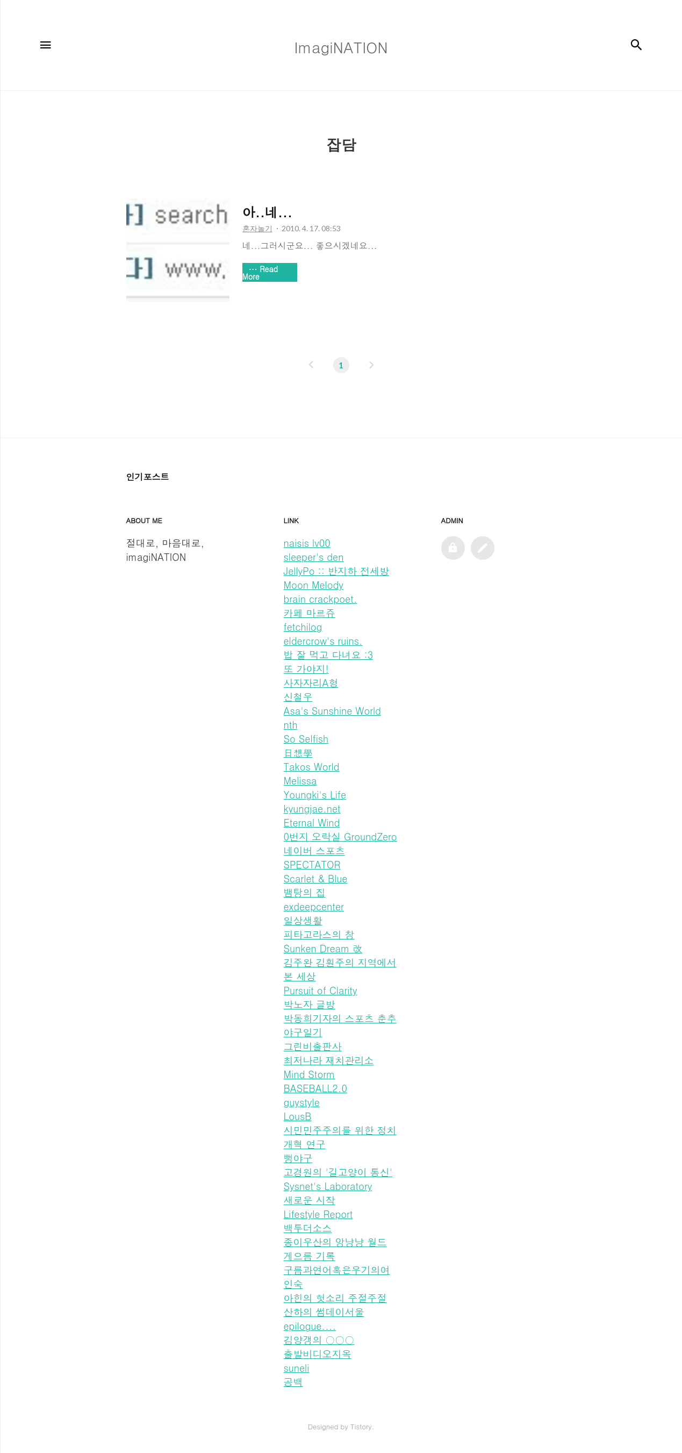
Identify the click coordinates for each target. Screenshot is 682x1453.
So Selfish (306, 738)
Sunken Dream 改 (323, 948)
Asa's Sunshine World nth (332, 717)
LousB (298, 1116)
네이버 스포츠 (314, 850)
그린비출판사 (313, 1046)
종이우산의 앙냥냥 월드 (335, 1242)
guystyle (302, 1102)
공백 (293, 1381)
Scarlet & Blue (316, 878)
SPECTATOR (312, 864)
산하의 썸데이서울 (324, 1312)
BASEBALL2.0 (316, 1088)
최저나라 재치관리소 (329, 1060)
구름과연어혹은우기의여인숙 (337, 1277)
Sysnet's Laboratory (328, 1186)
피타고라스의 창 (319, 934)
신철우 (298, 696)
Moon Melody (313, 585)
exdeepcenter (314, 906)
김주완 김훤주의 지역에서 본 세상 (340, 969)
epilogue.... (310, 1326)
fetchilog (303, 626)
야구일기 (303, 1032)
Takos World (312, 766)
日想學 (298, 752)
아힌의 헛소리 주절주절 (335, 1298)
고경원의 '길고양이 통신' (338, 1172)
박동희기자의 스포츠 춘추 (340, 1018)
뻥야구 (298, 1158)
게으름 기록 (309, 1256)
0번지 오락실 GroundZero (340, 836)
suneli (297, 1367)
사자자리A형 (311, 682)
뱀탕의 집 (305, 892)
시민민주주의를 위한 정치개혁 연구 (340, 1137)
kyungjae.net (312, 808)
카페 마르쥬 (309, 612)
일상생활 (303, 920)
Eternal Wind (312, 822)
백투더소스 (308, 1228)
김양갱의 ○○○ (319, 1340)
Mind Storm (309, 1074)
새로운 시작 (309, 1200)
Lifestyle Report (318, 1214)
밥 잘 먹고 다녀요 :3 (329, 654)
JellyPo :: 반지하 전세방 (336, 571)
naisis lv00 (307, 543)
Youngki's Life (315, 794)
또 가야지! (306, 668)
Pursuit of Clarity (320, 990)
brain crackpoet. (320, 599)
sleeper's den (314, 557)
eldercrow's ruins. (323, 640)
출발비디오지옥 (317, 1354)
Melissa (300, 780)
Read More (260, 272)
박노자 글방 (309, 1004)
